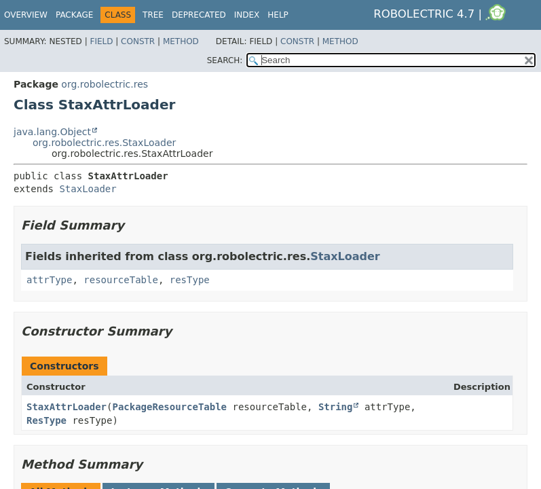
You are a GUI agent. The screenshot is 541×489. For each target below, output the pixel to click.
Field (101, 41)
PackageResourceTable (169, 406)
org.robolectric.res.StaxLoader (104, 142)
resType (190, 279)
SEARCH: (225, 60)
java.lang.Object (52, 131)
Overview (26, 15)
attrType (49, 279)
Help (277, 15)
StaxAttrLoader (66, 406)
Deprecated (199, 15)
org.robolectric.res (104, 84)
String (335, 406)
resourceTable (120, 279)
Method (181, 41)
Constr (138, 41)
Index (247, 15)
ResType (46, 420)
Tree (153, 15)
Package (74, 15)
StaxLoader (87, 188)
